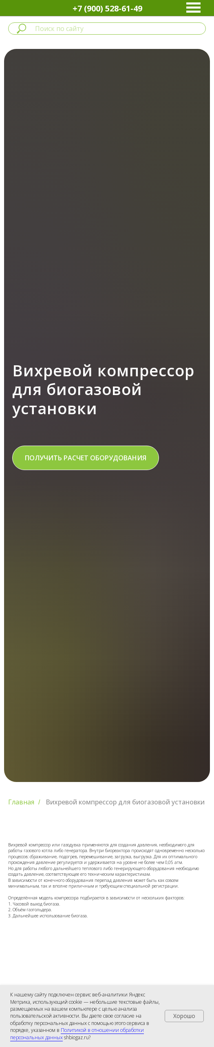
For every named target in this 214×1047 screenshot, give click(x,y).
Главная (21, 802)
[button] (85, 458)
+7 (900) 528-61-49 (107, 8)
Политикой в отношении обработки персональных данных (77, 1033)
